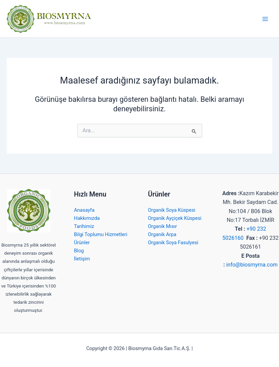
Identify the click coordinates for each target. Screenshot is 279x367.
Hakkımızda (87, 218)
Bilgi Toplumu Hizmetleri (100, 234)
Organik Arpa (162, 234)
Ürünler (82, 242)
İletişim (82, 259)
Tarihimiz (84, 226)
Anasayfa (84, 210)
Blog (79, 251)
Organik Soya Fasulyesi (173, 242)
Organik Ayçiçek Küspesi (175, 218)
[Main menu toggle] (265, 19)
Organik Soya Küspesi (171, 210)
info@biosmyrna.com (251, 264)
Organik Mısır (162, 226)
